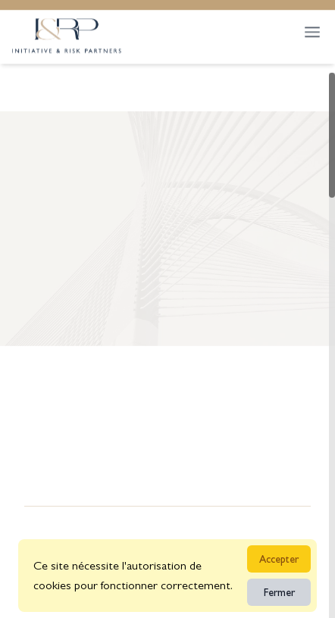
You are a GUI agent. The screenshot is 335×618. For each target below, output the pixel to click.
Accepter (279, 559)
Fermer (279, 592)
